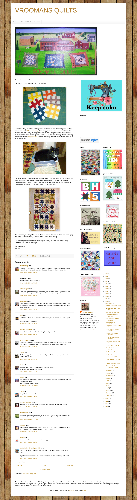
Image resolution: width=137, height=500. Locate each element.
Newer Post (19, 466)
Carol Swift (23, 301)
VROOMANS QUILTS (46, 10)
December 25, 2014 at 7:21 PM (28, 431)
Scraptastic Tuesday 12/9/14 (112, 348)
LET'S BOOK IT (25, 22)
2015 (106, 299)
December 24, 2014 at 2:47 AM (28, 396)
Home (15, 22)
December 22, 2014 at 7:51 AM (28, 309)
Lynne (22, 391)
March (108, 390)
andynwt (71, 490)
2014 (106, 301)
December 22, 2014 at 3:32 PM (28, 334)
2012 (106, 401)
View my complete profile (87, 330)
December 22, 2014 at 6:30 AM (28, 295)
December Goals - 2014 (113, 363)
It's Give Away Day (111, 352)
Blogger (84, 490)
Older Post (70, 466)
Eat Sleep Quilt (24, 289)
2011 (106, 403)
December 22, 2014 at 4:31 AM (28, 272)
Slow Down (109, 354)
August (108, 378)
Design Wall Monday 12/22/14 (112, 315)
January (108, 395)
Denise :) (22, 425)
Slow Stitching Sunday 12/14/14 (112, 338)
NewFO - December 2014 (113, 305)
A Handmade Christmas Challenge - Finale (113, 366)
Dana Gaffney (24, 266)
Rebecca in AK (24, 412)
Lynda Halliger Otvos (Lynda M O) (30, 448)
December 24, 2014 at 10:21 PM (29, 419)
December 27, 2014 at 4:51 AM (28, 458)
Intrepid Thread (32, 136)
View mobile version (44, 469)
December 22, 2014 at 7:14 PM (28, 371)
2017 (106, 294)
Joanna (22, 352)
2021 (106, 284)
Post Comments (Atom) (29, 474)
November (109, 370)
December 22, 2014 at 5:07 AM (28, 283)
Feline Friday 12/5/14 (112, 357)
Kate (21, 315)
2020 (106, 286)
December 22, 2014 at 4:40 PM (28, 359)
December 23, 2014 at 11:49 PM (29, 386)
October (108, 373)
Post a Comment (22, 462)
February (109, 393)
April (107, 388)
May (107, 385)
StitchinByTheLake (25, 402)
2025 (106, 274)
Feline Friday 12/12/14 (112, 345)
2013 (106, 398)
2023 (106, 279)
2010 (106, 406)
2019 (106, 289)
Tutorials (37, 22)
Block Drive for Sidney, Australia (112, 329)
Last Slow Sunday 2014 (112, 312)
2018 (106, 291)
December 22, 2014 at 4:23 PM (28, 347)
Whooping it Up (110, 322)
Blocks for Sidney (32, 131)
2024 (106, 276)
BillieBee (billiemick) (26, 329)
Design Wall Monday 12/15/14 (112, 334)
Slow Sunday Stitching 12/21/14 (112, 319)
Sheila (22, 365)
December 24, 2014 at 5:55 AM (28, 407)
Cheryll (22, 377)
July (107, 380)
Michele (22, 437)
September (109, 375)
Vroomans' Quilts (87, 312)
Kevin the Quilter (25, 340)
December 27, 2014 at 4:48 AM (28, 442)
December (109, 303)
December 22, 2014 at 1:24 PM (28, 324)
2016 (106, 296)
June (107, 383)
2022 (106, 281)
